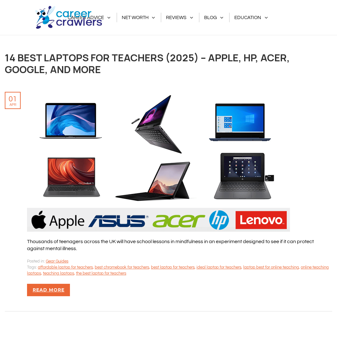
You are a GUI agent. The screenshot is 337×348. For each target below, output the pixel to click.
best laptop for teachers (173, 267)
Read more (49, 290)
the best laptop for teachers (101, 273)
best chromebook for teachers (122, 267)
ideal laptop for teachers (218, 267)
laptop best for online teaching (271, 267)
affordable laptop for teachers (65, 267)
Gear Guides (57, 261)
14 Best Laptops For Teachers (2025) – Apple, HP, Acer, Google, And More (147, 63)
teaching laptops (58, 273)
